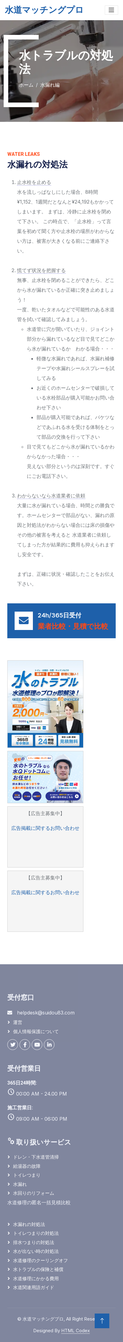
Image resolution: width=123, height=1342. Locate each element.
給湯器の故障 (26, 1166)
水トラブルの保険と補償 (38, 1269)
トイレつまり (26, 1175)
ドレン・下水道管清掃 (36, 1157)
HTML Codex (75, 1330)
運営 (17, 1022)
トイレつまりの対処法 (36, 1233)
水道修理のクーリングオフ (40, 1260)
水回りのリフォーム (33, 1193)
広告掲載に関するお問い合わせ (45, 828)
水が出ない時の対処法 (36, 1251)
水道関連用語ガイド (33, 1287)
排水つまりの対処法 (33, 1242)
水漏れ (20, 1184)
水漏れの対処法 (29, 1224)
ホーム (26, 85)
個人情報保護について (36, 1031)
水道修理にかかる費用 (36, 1278)
